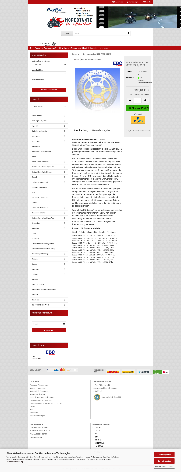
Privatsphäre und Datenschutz (41, 400)
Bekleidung (36, 136)
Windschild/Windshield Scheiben (44, 290)
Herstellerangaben (101, 130)
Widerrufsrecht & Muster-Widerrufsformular (46, 403)
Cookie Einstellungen (37, 416)
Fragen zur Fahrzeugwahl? (45, 48)
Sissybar (35, 259)
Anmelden (49, 330)
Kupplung (35, 228)
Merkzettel (146, 2)
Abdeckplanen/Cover (39, 121)
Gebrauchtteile (37, 116)
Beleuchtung (36, 141)
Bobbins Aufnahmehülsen (41, 152)
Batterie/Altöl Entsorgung (39, 391)
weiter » (76, 59)
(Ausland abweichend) (145, 83)
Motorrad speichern (49, 89)
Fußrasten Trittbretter (39, 198)
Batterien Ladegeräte (39, 131)
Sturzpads (35, 269)
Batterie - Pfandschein (38, 388)
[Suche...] (67, 33)
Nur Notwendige (164, 461)
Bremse (34, 157)
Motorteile (35, 238)
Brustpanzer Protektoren (40, 162)
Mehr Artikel (36, 359)
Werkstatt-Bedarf (38, 284)
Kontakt (93, 48)
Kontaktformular (36, 438)
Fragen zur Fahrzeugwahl (39, 385)
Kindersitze (36, 223)
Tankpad (35, 274)
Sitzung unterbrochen (37, 394)
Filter (33, 192)
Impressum (104, 48)
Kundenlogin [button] (132, 2)
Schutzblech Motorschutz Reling (43, 249)
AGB (31, 409)
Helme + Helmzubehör (40, 208)
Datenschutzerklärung (14, 462)
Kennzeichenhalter (38, 213)
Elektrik (34, 177)
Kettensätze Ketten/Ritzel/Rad (43, 218)
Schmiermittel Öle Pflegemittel (43, 244)
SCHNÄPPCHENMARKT (40, 305)
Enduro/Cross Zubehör (40, 182)
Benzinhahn (36, 146)
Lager (34, 233)
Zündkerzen (36, 300)
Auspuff (35, 126)
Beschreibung (81, 130)
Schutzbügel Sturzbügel (40, 254)
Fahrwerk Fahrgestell (39, 187)
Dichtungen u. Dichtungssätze (43, 167)
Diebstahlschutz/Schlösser (42, 172)
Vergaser (35, 279)
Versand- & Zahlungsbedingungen (42, 397)
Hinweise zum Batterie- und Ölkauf (73, 48)
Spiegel (34, 264)
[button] (117, 2)
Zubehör (35, 295)
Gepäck (34, 203)
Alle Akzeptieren (164, 455)
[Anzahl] (138, 100)
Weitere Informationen (164, 467)
